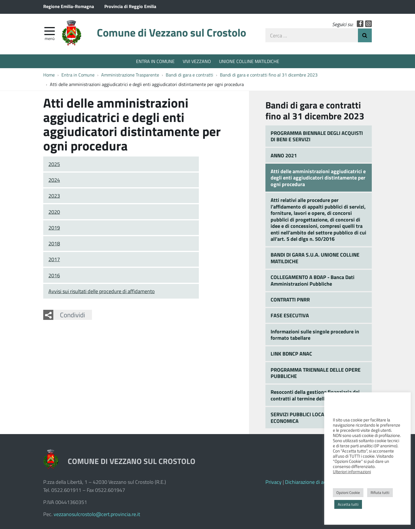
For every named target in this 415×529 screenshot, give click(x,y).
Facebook (360, 23)
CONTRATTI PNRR (290, 299)
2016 (54, 275)
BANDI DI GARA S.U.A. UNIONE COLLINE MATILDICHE (315, 258)
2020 (54, 211)
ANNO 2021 (284, 155)
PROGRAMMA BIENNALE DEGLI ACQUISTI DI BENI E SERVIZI (317, 136)
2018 (54, 243)
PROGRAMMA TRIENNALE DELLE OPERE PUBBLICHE (316, 373)
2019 (54, 227)
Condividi (72, 314)
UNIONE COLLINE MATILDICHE (249, 61)
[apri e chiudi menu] (49, 30)
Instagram (368, 23)
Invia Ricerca (365, 35)
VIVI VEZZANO (197, 61)
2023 (54, 195)
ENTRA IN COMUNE (155, 61)
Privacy (273, 481)
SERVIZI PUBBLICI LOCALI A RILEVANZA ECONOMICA (315, 417)
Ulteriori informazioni (352, 471)
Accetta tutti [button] (348, 504)
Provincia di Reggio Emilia (130, 6)
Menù (49, 38)
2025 (54, 164)
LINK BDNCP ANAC (291, 353)
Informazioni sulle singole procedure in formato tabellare (315, 335)
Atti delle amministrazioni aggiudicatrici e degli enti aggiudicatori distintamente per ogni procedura (318, 177)
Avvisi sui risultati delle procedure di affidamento (101, 291)
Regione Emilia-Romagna (68, 6)
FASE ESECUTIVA (290, 315)
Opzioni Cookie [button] (348, 492)
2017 (54, 259)
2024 (54, 179)
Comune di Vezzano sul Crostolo (171, 32)
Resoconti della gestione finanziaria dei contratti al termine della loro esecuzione (317, 395)
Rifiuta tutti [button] (380, 492)
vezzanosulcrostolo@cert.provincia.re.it (97, 514)
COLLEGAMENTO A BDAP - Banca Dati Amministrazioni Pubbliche (312, 280)
